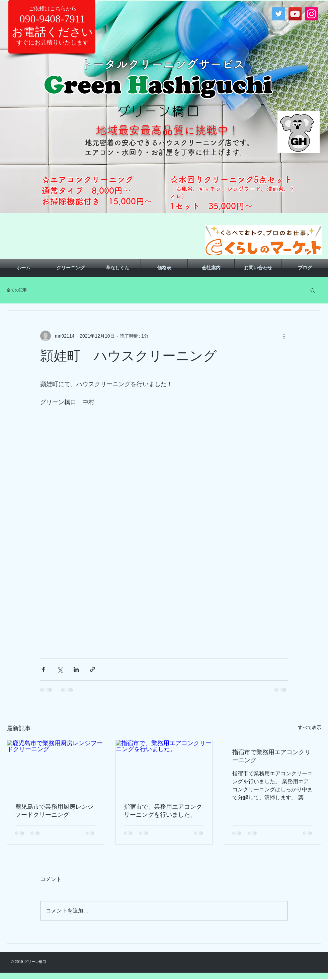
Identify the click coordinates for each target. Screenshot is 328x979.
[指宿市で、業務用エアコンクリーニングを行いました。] (164, 767)
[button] (313, 290)
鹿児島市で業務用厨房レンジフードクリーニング (54, 810)
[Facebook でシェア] (43, 669)
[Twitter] (278, 13)
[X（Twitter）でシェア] (60, 669)
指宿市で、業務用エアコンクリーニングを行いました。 (163, 810)
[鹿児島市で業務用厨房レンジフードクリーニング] (55, 767)
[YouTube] (295, 13)
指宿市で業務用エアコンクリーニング (271, 756)
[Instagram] (311, 13)
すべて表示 (309, 727)
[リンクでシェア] (92, 669)
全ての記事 (17, 290)
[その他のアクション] (284, 336)
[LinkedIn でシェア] (76, 669)
